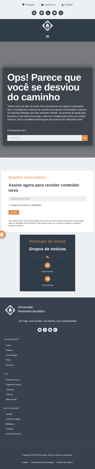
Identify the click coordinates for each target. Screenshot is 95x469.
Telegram (47, 285)
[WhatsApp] (47, 265)
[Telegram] (47, 279)
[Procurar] (85, 138)
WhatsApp (47, 272)
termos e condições (31, 205)
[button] (34, 13)
